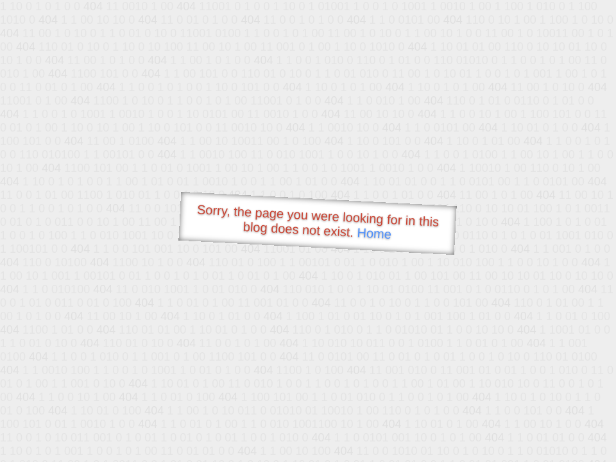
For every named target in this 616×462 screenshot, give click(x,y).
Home (374, 233)
